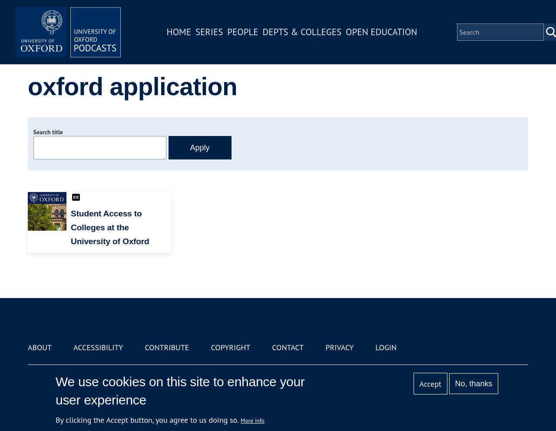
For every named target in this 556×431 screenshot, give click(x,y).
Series (209, 32)
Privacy (339, 347)
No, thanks (473, 383)
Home (179, 32)
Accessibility (98, 347)
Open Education (381, 32)
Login (386, 347)
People (242, 32)
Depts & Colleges (302, 32)
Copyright (230, 347)
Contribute (167, 347)
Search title (48, 132)
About (40, 347)
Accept (430, 384)
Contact (288, 347)
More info (253, 420)
